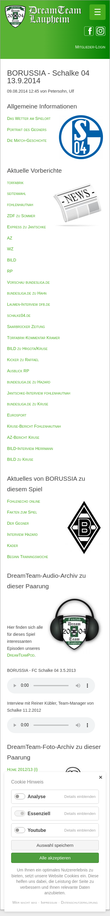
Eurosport (16, 415)
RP (10, 271)
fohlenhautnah (20, 204)
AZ (9, 238)
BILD (11, 260)
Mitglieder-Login (90, 47)
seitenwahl (16, 193)
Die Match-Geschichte (27, 140)
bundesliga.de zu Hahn (27, 293)
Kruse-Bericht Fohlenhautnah (34, 426)
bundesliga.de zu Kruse (27, 404)
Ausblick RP (18, 370)
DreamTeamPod (21, 655)
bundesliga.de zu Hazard (28, 382)
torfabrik (15, 182)
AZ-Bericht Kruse (23, 437)
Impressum (49, 902)
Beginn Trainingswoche (27, 556)
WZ (10, 249)
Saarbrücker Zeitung (26, 326)
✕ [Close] (100, 777)
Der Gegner (18, 523)
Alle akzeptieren (55, 857)
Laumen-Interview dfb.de (28, 304)
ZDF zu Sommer (21, 215)
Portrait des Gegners (27, 129)
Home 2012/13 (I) (22, 769)
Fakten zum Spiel (22, 512)
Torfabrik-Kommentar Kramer (33, 337)
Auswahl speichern (55, 845)
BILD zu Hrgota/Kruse (27, 348)
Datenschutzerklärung (79, 902)
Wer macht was (24, 902)
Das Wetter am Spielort (28, 118)
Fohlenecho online (23, 501)
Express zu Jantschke (26, 227)
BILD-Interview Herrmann (30, 448)
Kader (12, 545)
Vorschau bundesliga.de (28, 282)
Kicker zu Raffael (23, 359)
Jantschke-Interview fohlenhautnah (38, 393)
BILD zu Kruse (20, 459)
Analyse (36, 796)
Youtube (37, 830)
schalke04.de (19, 315)
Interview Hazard (22, 534)
